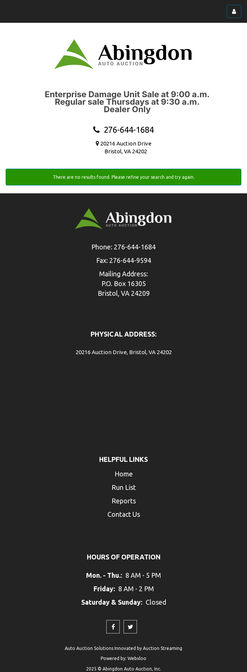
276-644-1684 (123, 129)
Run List (124, 487)
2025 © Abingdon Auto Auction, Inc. (123, 668)
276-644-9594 (130, 260)
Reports (124, 500)
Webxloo (137, 658)
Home (124, 474)
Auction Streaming (162, 648)
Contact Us (123, 514)
